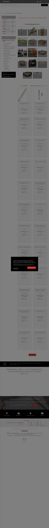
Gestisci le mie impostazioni (16, 268)
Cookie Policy (15, 263)
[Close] (37, 258)
